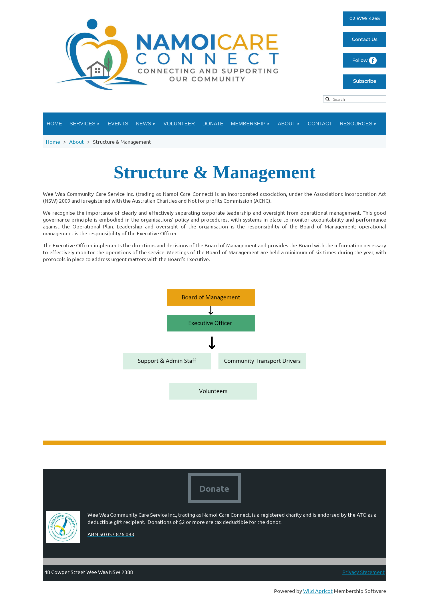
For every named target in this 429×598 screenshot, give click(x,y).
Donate (214, 488)
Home (53, 142)
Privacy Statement (363, 572)
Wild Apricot (318, 591)
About (76, 142)
